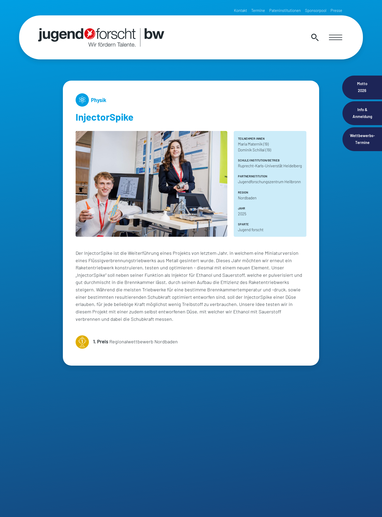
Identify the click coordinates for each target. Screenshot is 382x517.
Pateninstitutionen (285, 10)
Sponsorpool (315, 10)
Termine (258, 10)
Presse (336, 10)
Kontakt (240, 10)
